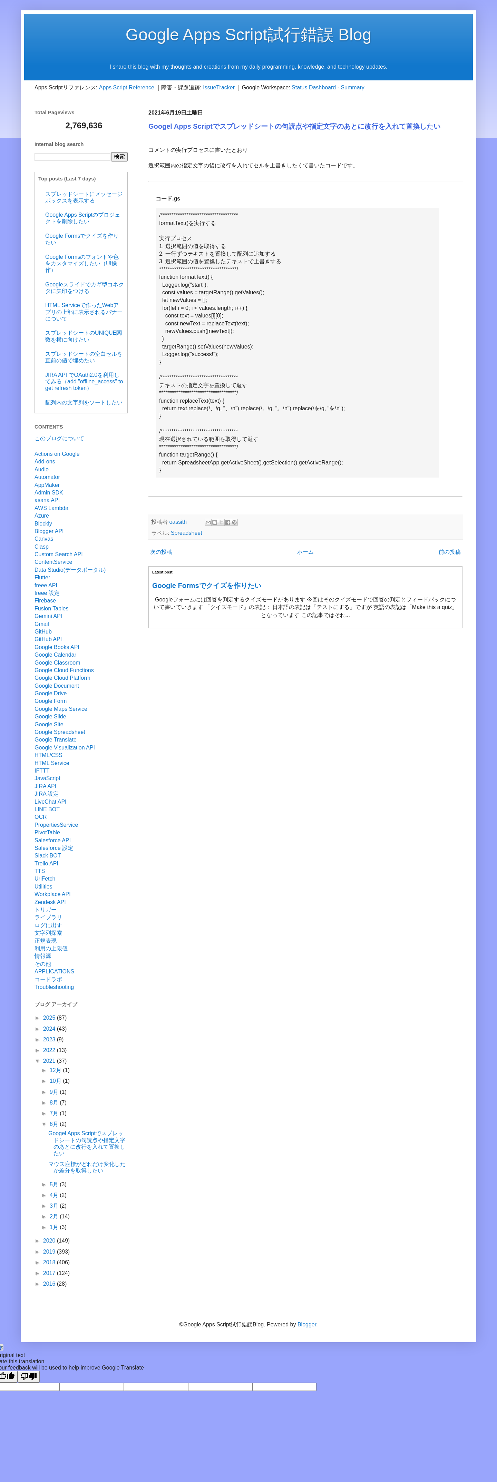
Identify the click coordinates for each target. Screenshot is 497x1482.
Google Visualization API (65, 747)
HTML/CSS (48, 755)
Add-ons (45, 461)
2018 (50, 1262)
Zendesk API (50, 902)
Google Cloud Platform (62, 678)
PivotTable (47, 832)
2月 (55, 1216)
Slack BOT (48, 855)
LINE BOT (47, 809)
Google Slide (50, 716)
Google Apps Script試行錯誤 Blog (248, 35)
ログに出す (48, 925)
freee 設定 (47, 593)
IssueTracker (219, 87)
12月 (56, 1070)
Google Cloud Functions (64, 670)
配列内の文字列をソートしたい (84, 402)
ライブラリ (48, 917)
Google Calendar (55, 655)
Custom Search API (59, 554)
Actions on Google (57, 454)
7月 (55, 1113)
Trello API (46, 863)
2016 (50, 1284)
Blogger (307, 1324)
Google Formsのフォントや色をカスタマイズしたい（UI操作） (82, 263)
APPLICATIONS (54, 971)
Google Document (57, 686)
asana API (47, 500)
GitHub (43, 632)
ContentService (53, 562)
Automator (47, 477)
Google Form (51, 701)
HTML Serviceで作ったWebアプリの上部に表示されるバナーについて (84, 311)
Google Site (49, 724)
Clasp (42, 547)
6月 (55, 1124)
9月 (55, 1092)
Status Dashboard (314, 87)
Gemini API (48, 616)
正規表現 (46, 941)
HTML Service (52, 763)
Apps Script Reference (126, 87)
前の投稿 (450, 552)
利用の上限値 (51, 948)
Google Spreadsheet (60, 732)
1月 (55, 1227)
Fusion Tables (51, 608)
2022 (50, 1050)
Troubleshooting (54, 987)
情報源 (43, 956)
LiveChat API (51, 802)
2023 (50, 1039)
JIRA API (45, 786)
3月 (55, 1206)
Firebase (45, 600)
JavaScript (47, 778)
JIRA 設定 (47, 794)
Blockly (43, 524)
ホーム (305, 552)
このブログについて (59, 438)
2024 (50, 1029)
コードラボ (48, 979)
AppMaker (47, 485)
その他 (43, 964)
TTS (40, 871)
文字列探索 (48, 933)
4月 (55, 1195)
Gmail (42, 624)
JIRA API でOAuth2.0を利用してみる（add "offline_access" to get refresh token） (84, 381)
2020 (50, 1241)
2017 (50, 1273)
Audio (42, 469)
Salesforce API (53, 840)
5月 (55, 1184)
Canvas (44, 539)
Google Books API (57, 647)
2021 (50, 1061)
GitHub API (48, 639)
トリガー (46, 910)
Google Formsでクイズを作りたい (206, 585)
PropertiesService (56, 825)
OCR (41, 817)
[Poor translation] (29, 1377)
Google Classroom (57, 663)
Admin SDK (49, 492)
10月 (56, 1081)
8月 (55, 1103)
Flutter (42, 577)
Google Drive (51, 693)
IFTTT (42, 771)
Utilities (43, 887)
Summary (352, 87)
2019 (50, 1252)
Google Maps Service (61, 709)
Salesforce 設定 (54, 848)
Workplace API (53, 894)
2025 (50, 1018)
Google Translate (56, 740)
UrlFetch (45, 879)
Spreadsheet (186, 533)
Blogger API (49, 531)
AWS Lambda (51, 508)
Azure (42, 516)
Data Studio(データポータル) (70, 570)
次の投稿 (161, 552)
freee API (46, 585)
